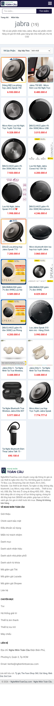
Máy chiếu (6, 634)
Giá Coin (7, 676)
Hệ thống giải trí (9, 613)
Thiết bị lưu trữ (8, 627)
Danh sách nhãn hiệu (11, 548)
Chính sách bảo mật (11, 521)
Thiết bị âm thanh (10, 620)
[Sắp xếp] (41, 51)
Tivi (2, 606)
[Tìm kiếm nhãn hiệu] (19, 11)
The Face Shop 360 (29, 673)
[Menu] (50, 3)
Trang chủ (4, 17)
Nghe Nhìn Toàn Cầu (43, 682)
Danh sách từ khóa (10, 562)
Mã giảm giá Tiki (9, 569)
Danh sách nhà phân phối (13, 555)
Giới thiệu (5, 514)
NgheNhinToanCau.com (21, 682)
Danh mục (6, 541)
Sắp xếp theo (24, 51)
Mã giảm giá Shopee (11, 583)
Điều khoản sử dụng (11, 528)
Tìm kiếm (44, 11)
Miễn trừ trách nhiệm (11, 534)
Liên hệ (4, 590)
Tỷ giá (17, 673)
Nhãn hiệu (15, 17)
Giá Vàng (43, 673)
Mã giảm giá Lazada (11, 576)
